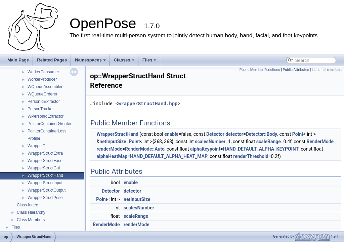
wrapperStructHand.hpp (147, 103)
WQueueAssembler (45, 86)
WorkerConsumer (43, 72)
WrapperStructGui (44, 168)
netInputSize (112, 141)
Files (149, 60)
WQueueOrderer (42, 94)
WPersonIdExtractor (45, 116)
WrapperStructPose (45, 197)
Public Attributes (296, 70)
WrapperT (36, 146)
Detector (215, 134)
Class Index (27, 205)
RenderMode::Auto (145, 149)
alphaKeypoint (205, 149)
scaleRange (268, 141)
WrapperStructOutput (47, 190)
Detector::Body (261, 134)
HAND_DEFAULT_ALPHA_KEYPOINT (261, 149)
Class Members (31, 219)
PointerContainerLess (47, 131)
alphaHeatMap (111, 156)
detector (234, 134)
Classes (124, 60)
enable (171, 134)
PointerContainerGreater (50, 123)
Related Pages (52, 60)
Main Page (18, 60)
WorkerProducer (42, 79)
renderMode (109, 149)
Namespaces (90, 60)
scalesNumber (210, 141)
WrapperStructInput (45, 182)
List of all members (327, 70)
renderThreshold (250, 156)
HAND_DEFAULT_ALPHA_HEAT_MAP (169, 156)
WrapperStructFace (45, 160)
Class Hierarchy (31, 212)
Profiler (34, 138)
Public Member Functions (260, 70)
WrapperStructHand (45, 175)
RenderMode (320, 141)
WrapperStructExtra (45, 153)
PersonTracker (41, 109)
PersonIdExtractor (44, 101)
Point (297, 134)
